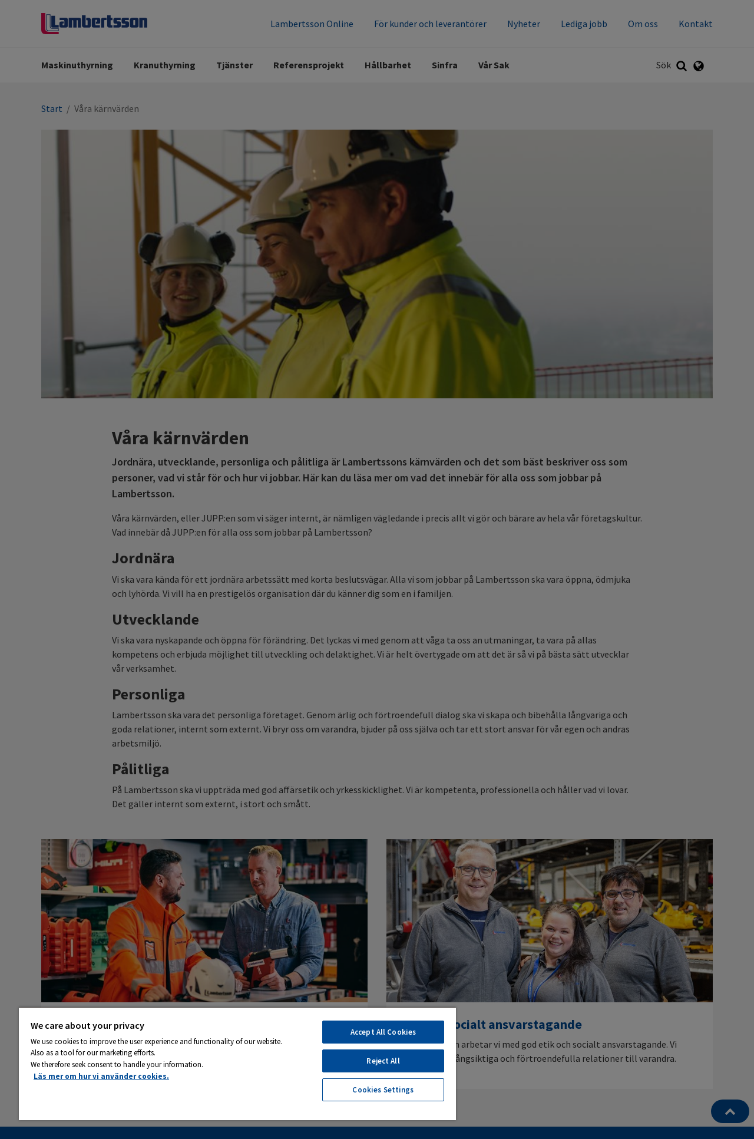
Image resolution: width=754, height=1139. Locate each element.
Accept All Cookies (383, 1032)
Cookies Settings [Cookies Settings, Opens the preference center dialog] (383, 1090)
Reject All (382, 1061)
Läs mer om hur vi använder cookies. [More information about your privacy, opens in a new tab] (101, 1076)
